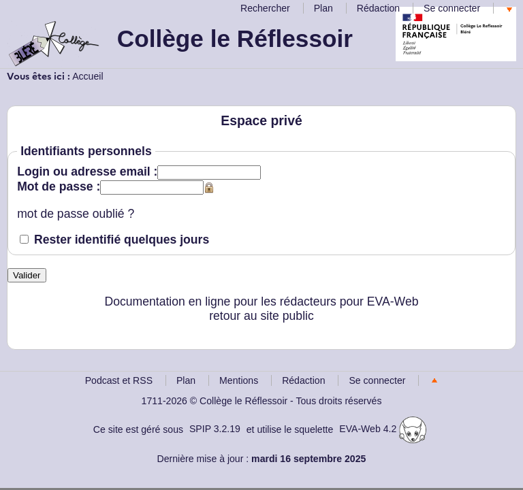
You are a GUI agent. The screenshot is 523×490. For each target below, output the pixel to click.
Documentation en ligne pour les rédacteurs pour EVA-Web (262, 301)
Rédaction (378, 8)
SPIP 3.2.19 (214, 428)
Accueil (87, 76)
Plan (323, 8)
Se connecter (452, 8)
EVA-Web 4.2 (382, 429)
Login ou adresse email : (87, 171)
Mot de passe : (58, 186)
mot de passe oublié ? (75, 213)
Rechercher (265, 8)
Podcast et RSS (119, 380)
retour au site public (261, 316)
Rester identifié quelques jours (121, 239)
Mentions (238, 380)
